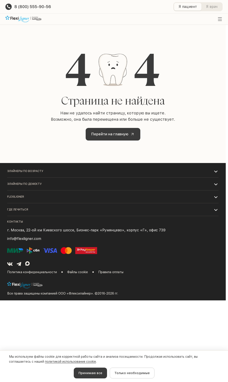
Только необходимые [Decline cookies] (132, 373)
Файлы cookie (77, 272)
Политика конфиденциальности (32, 272)
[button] (113, 171)
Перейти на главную (113, 134)
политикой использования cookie (70, 361)
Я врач (211, 6)
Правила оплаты (110, 272)
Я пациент (188, 6)
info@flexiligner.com (24, 239)
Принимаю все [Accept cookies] (90, 373)
